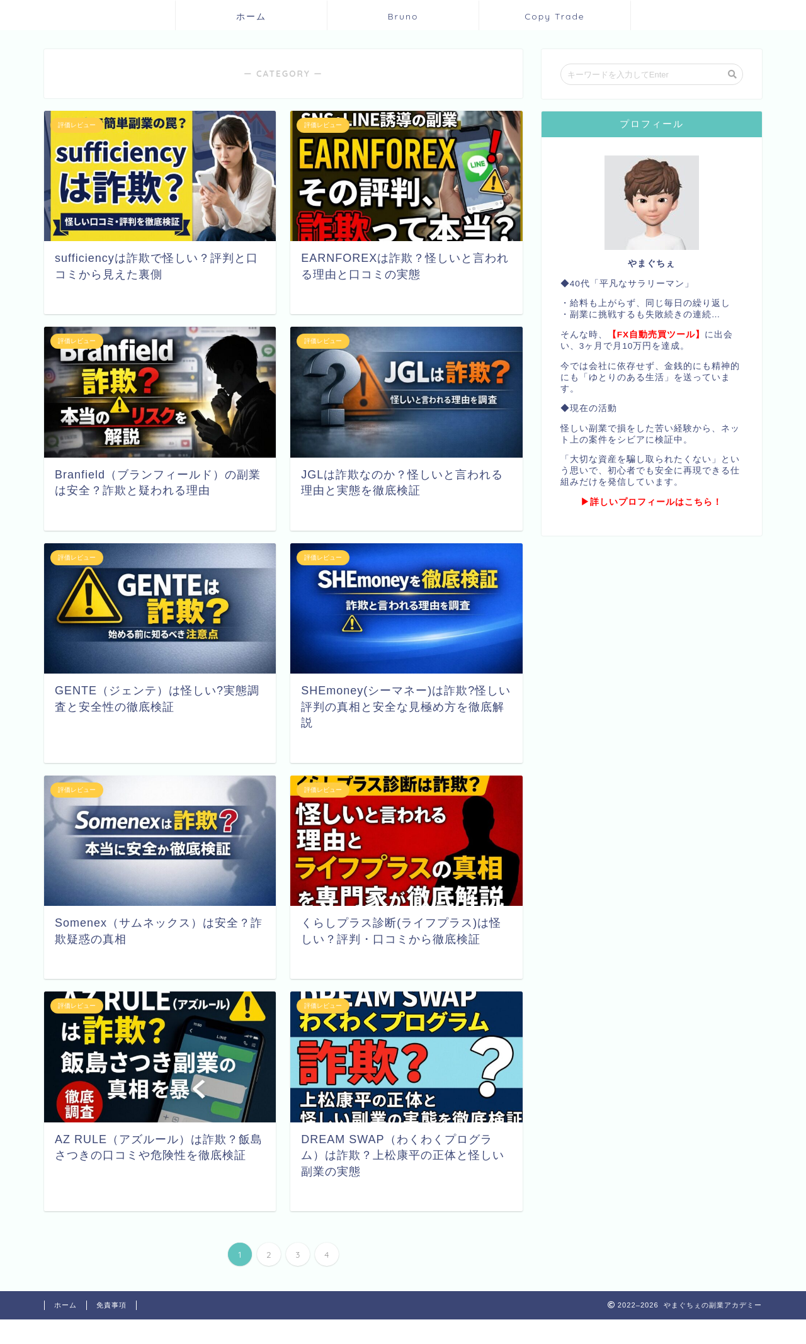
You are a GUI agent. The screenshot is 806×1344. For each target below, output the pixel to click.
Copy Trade (555, 16)
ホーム (251, 16)
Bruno (402, 16)
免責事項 (111, 1305)
